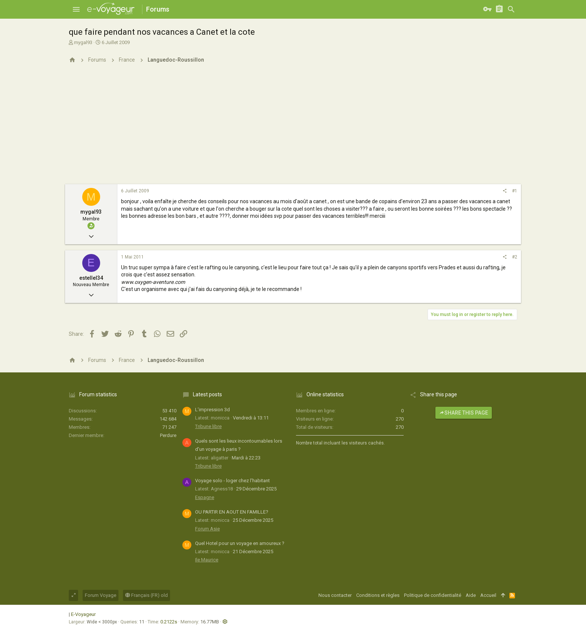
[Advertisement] (293, 128)
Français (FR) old (146, 595)
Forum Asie (207, 529)
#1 (514, 190)
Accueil (488, 595)
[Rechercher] (511, 9)
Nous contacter (335, 595)
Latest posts (207, 394)
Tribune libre (208, 426)
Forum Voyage (100, 595)
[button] (76, 9)
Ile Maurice (206, 560)
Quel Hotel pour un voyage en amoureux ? (239, 543)
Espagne (204, 497)
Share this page (463, 413)
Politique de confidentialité (432, 595)
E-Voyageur (83, 614)
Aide (471, 595)
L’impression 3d (212, 409)
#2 (514, 257)
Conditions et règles (378, 595)
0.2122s (168, 622)
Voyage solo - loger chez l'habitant (232, 480)
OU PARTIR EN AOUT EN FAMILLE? (231, 512)
